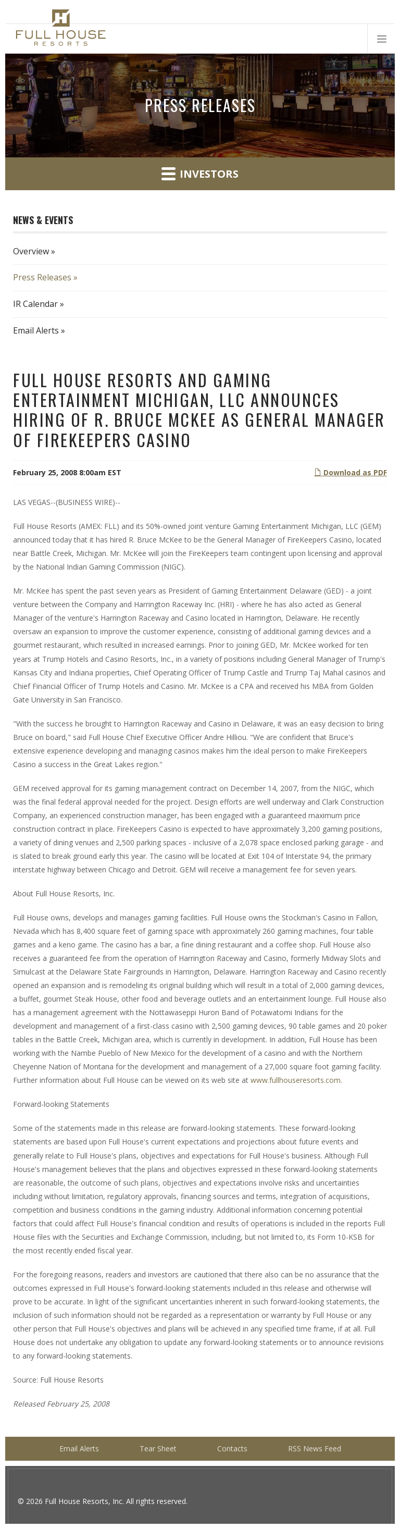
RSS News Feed (314, 1448)
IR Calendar (35, 304)
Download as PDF (350, 472)
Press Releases (42, 277)
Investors (200, 173)
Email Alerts (36, 330)
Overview (31, 251)
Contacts (232, 1448)
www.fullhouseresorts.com (296, 1080)
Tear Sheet (158, 1448)
